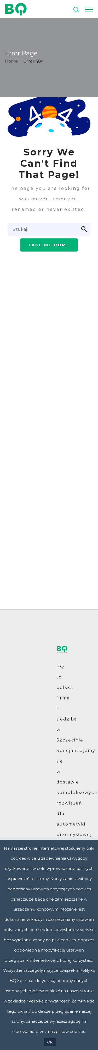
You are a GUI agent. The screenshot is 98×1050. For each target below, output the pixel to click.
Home (11, 61)
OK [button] (50, 1042)
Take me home (49, 244)
